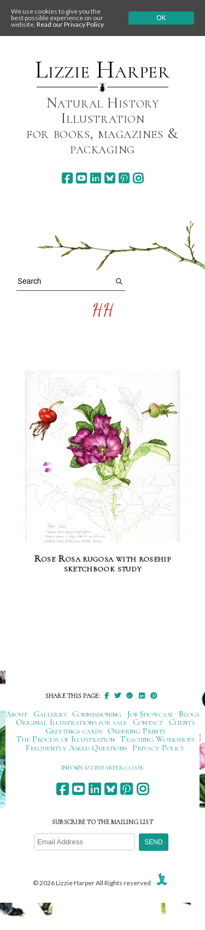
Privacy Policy (158, 748)
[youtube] (81, 178)
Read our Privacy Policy (70, 24)
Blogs (189, 714)
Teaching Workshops (157, 739)
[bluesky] (109, 178)
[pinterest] (124, 178)
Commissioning (97, 714)
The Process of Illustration (65, 739)
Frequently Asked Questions (76, 748)
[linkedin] (95, 178)
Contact (148, 722)
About (16, 714)
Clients (182, 722)
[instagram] (138, 178)
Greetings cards (73, 731)
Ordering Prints (137, 731)
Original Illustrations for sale (71, 722)
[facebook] (67, 178)
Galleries (50, 714)
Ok (161, 18)
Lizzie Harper (102, 70)
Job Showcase (150, 714)
